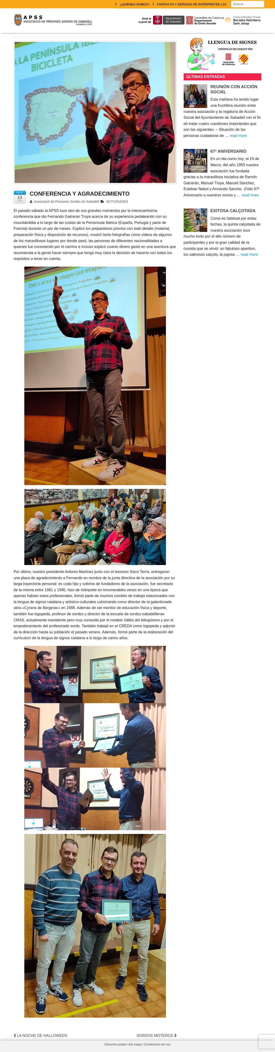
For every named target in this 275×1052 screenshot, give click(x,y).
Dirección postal (115, 1044)
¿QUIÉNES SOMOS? (134, 4)
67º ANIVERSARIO (228, 151)
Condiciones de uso (157, 1044)
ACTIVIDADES (117, 201)
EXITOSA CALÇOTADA (233, 210)
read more (238, 135)
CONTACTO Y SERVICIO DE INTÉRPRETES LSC (192, 4)
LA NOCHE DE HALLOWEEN (40, 1035)
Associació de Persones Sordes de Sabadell (64, 201)
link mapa (134, 1044)
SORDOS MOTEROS (156, 1035)
